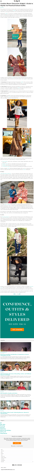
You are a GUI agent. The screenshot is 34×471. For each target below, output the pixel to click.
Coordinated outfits (5, 166)
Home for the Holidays (5, 430)
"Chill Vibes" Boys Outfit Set (5, 173)
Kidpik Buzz (3, 428)
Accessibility (3, 460)
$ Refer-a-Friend (3, 457)
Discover (17, 461)
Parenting (2, 426)
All (1, 423)
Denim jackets (4, 161)
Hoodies (3, 165)
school (24, 169)
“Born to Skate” (7, 204)
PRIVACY (5, 467)
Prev (15, 294)
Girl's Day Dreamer (5, 216)
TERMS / (2, 467)
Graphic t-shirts (5, 163)
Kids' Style (2, 7)
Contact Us (3, 456)
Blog (2, 452)
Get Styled (17, 443)
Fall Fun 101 (3, 431)
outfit (14, 10)
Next (18, 294)
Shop (2, 449)
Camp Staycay (3, 433)
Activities (2, 427)
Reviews (2, 453)
